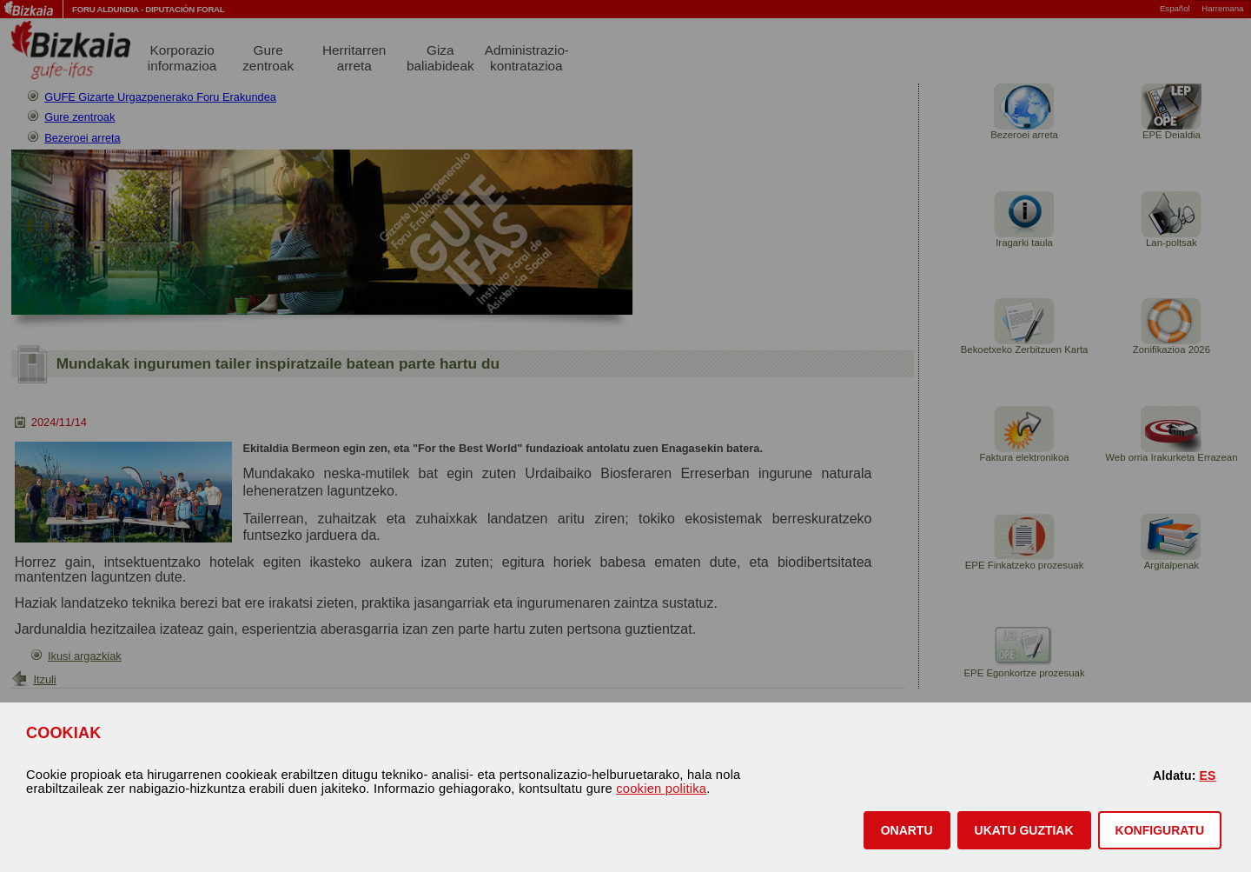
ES (1207, 775)
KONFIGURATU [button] (1159, 830)
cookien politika (661, 788)
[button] (907, 830)
